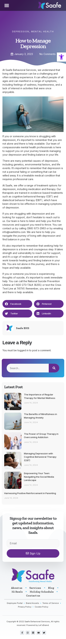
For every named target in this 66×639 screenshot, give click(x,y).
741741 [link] (20, 288)
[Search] (54, 368)
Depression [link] (20, 29)
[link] (61, 57)
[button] (6, 5)
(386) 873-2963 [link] (36, 228)
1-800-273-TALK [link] (23, 284)
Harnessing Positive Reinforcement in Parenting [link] (30, 493)
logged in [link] (23, 350)
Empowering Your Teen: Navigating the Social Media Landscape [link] (39, 476)
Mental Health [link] (42, 29)
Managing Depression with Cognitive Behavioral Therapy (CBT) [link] (40, 457)
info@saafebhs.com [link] (14, 232)
